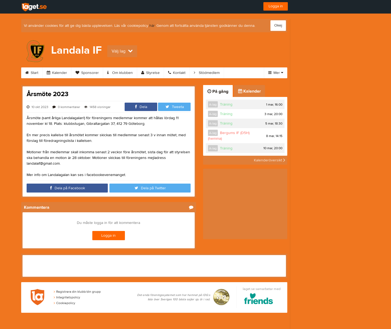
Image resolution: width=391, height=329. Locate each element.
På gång (217, 91)
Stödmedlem (207, 72)
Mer (275, 72)
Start (31, 72)
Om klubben (120, 72)
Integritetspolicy (67, 297)
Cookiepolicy (64, 303)
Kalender (57, 72)
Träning (226, 104)
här (151, 25)
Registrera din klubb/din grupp (77, 291)
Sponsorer (87, 72)
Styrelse (150, 72)
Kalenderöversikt (269, 160)
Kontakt (176, 72)
